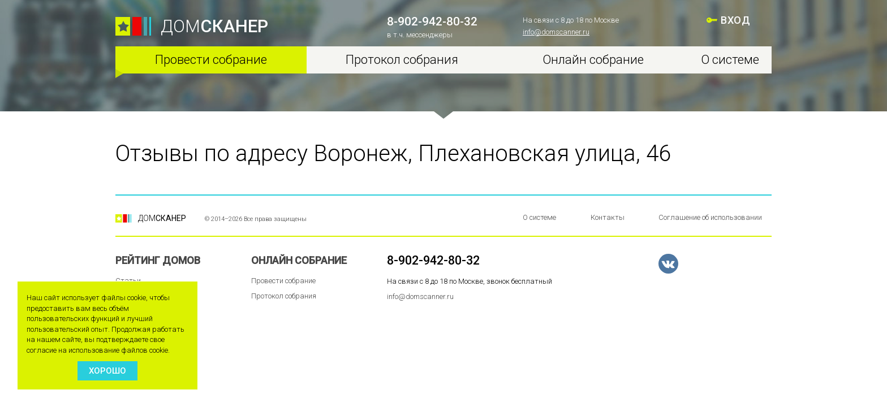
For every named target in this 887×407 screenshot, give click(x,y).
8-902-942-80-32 (432, 21)
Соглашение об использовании (710, 217)
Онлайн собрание (593, 60)
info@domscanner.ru (556, 32)
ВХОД (735, 20)
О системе (730, 60)
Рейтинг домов (157, 260)
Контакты (608, 217)
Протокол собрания (402, 60)
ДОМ (214, 26)
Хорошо (107, 371)
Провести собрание (211, 60)
